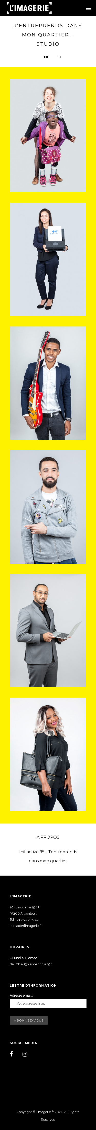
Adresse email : (21, 995)
